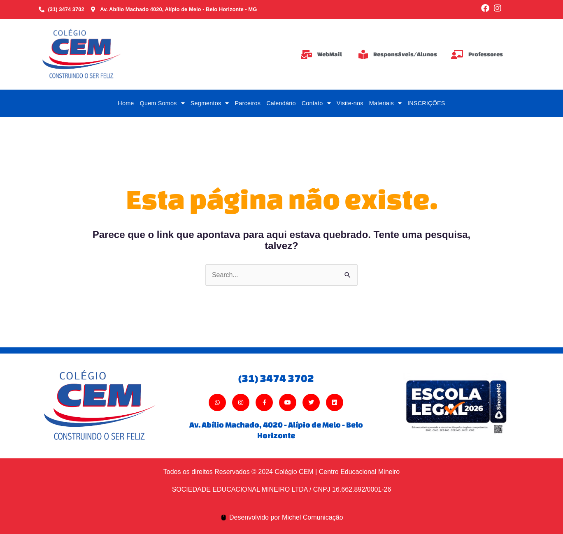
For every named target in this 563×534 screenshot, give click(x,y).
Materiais (385, 103)
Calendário (281, 103)
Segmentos (210, 103)
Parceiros (248, 103)
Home (126, 103)
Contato (316, 103)
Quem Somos (162, 103)
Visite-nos (350, 103)
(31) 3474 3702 (276, 378)
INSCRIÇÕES (426, 103)
